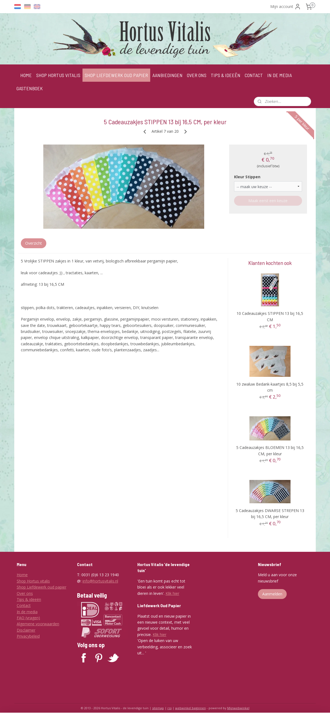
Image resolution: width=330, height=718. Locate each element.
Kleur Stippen (247, 176)
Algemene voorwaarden (38, 623)
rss (169, 708)
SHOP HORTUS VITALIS (58, 75)
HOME (26, 75)
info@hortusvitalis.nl (100, 581)
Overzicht (33, 243)
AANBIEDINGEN (167, 75)
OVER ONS (196, 75)
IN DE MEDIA (279, 75)
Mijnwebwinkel (238, 708)
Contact (24, 605)
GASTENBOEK (29, 88)
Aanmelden (272, 594)
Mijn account (285, 6)
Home (22, 574)
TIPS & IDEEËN (225, 75)
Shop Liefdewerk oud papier (41, 587)
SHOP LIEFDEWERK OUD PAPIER (116, 75)
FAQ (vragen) (28, 617)
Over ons (25, 593)
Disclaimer (26, 630)
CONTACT (254, 75)
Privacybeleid (28, 636)
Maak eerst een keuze (268, 200)
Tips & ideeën (29, 599)
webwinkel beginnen (190, 708)
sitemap (158, 708)
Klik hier (172, 593)
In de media (27, 611)
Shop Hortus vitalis (33, 581)
